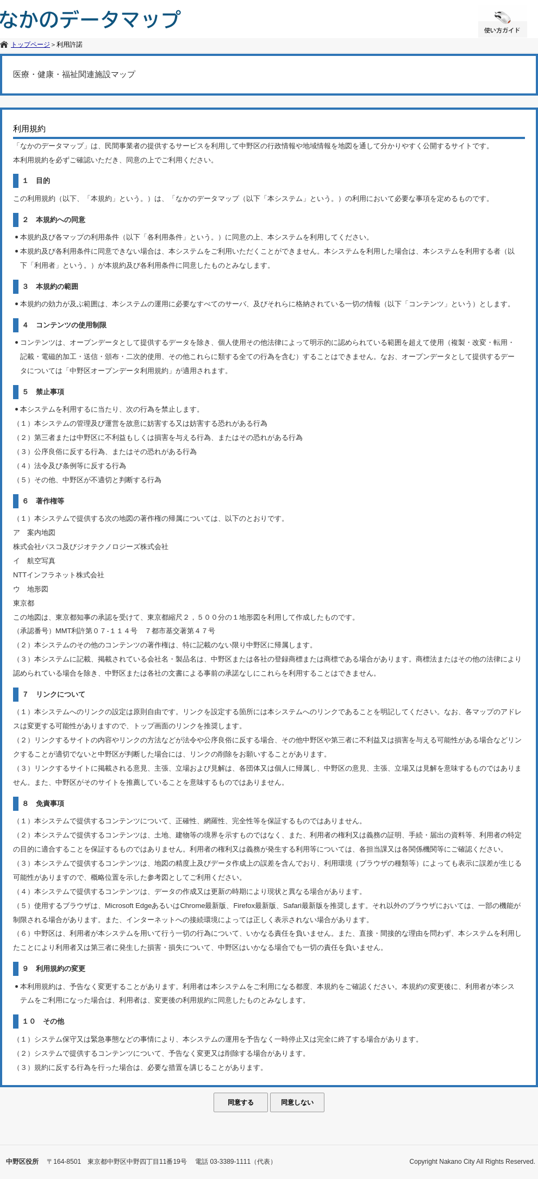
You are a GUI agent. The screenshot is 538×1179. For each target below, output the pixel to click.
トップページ (30, 44)
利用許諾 (70, 44)
